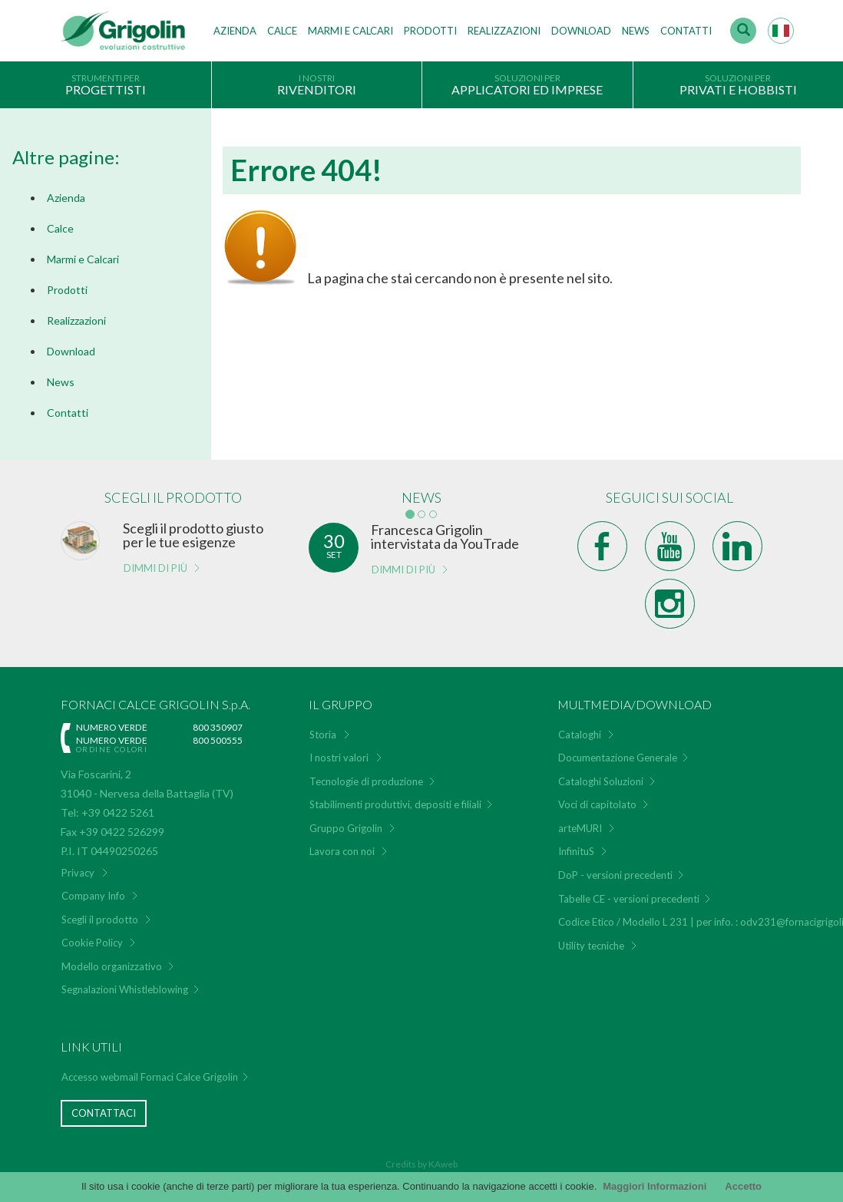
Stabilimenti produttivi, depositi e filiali (395, 804)
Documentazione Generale (617, 757)
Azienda (66, 197)
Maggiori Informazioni (654, 1186)
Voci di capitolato (597, 804)
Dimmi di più (155, 568)
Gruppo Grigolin (345, 828)
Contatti (686, 31)
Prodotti (67, 289)
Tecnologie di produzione (366, 781)
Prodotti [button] (430, 31)
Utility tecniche (591, 945)
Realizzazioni (504, 31)
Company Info (93, 896)
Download (581, 31)
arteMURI (580, 828)
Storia (322, 734)
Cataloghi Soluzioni (600, 781)
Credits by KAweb (421, 1164)
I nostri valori (339, 757)
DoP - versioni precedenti (615, 875)
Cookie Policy (92, 942)
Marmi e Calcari (83, 259)
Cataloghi (579, 734)
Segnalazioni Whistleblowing (124, 989)
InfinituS (576, 851)
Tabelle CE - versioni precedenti (628, 899)
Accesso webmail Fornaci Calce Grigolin (149, 1077)
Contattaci (103, 1113)
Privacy (77, 873)
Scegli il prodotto (99, 919)
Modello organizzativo (111, 966)
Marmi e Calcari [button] (350, 31)
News (636, 31)
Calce (282, 31)
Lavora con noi (342, 851)
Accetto (743, 1186)
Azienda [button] (234, 31)
